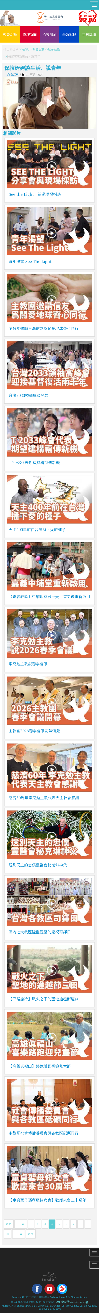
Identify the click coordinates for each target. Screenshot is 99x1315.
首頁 (26, 49)
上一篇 (21, 1224)
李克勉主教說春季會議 (28, 663)
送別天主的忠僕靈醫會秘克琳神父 (38, 865)
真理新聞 (30, 34)
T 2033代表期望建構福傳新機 (34, 462)
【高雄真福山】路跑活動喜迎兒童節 (40, 1066)
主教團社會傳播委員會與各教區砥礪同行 (44, 1133)
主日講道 (89, 34)
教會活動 (10, 34)
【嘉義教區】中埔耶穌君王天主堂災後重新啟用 (49, 596)
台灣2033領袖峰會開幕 (28, 395)
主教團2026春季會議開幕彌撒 (34, 730)
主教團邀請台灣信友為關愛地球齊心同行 (44, 328)
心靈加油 (50, 34)
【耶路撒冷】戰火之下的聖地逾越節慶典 (44, 998)
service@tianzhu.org (72, 1301)
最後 (30, 1234)
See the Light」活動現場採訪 (35, 194)
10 (7, 1234)
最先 (8, 1224)
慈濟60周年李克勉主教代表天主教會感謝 (44, 797)
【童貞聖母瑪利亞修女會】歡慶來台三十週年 (47, 1200)
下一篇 (18, 1234)
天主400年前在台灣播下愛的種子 (37, 529)
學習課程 (69, 34)
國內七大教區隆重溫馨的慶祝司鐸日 (40, 932)
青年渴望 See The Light (30, 261)
